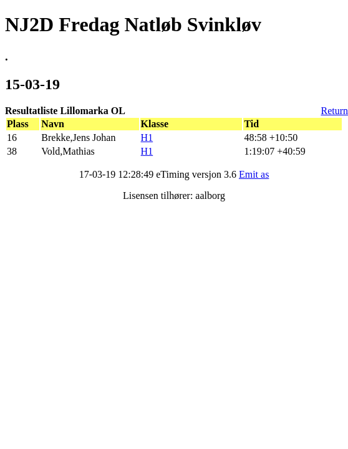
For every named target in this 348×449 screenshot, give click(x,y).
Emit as (254, 174)
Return (334, 110)
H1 (147, 137)
